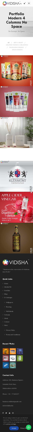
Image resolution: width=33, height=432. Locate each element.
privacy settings (11, 424)
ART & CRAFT (18, 42)
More (6, 325)
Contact (6, 322)
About (6, 318)
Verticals (7, 315)
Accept (14, 428)
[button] (28, 427)
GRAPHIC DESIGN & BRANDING (17, 45)
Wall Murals (9, 311)
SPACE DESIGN (17, 50)
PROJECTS (7, 287)
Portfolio (7, 290)
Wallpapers (9, 302)
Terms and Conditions (13, 334)
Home (6, 283)
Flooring (8, 307)
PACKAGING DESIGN (16, 47)
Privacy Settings (25, 428)
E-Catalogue (8, 297)
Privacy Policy (10, 330)
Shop (5, 294)
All (9, 42)
